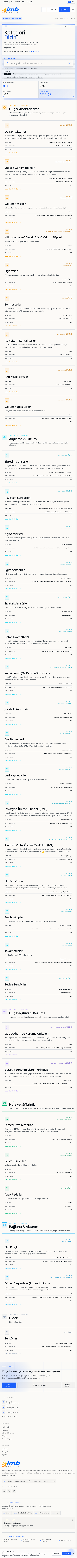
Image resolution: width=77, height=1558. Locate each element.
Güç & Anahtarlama (19, 74)
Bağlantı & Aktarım (27, 77)
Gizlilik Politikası (34, 1556)
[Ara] (43, 9)
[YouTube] (14, 1491)
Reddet (56, 1553)
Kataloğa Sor (39, 1385)
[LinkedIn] (4, 1491)
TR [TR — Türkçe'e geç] (69, 2)
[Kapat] (73, 1553)
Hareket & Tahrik (11, 77)
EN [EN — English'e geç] (73, 2)
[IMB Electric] (10, 9)
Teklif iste (68, 1385)
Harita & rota (9, 1416)
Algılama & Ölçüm (35, 74)
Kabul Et (66, 1553)
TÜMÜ (7, 74)
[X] (9, 1491)
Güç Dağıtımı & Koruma (51, 74)
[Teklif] (64, 9)
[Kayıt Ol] (52, 9)
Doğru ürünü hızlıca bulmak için (21, 52)
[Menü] (73, 9)
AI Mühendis (9, 1385)
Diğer (39, 77)
